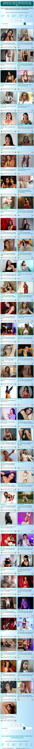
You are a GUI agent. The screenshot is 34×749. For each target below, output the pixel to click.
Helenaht (2, 41)
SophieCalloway (21, 251)
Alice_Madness (21, 546)
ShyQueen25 (20, 104)
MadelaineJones (4, 441)
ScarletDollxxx (21, 41)
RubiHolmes (20, 315)
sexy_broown (3, 378)
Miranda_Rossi (4, 651)
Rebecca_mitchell (4, 399)
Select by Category (19, 20)
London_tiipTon (21, 168)
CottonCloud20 (4, 420)
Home (12, 20)
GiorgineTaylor (21, 504)
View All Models (4, 23)
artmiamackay (21, 83)
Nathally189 (20, 441)
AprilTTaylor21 (4, 125)
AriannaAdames (4, 209)
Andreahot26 (3, 188)
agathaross (3, 673)
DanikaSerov (3, 714)
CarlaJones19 (20, 651)
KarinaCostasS (21, 462)
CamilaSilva (20, 588)
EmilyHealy (3, 315)
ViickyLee (20, 62)
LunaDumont (3, 104)
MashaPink (3, 294)
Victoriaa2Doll (21, 567)
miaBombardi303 (4, 483)
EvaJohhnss (20, 294)
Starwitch (20, 694)
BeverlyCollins (21, 209)
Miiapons (19, 272)
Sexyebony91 (3, 588)
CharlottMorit (20, 610)
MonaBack (20, 146)
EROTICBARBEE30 (22, 483)
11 (1, 25)
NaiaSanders (20, 420)
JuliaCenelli (3, 83)
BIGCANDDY (20, 378)
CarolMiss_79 (3, 62)
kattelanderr (3, 168)
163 (7, 25)
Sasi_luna (20, 399)
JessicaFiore (3, 251)
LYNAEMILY (3, 462)
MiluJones (3, 146)
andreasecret (20, 357)
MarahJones (20, 335)
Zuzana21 (3, 567)
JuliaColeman (20, 231)
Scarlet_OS (20, 673)
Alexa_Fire (20, 188)
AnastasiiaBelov (4, 610)
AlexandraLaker (21, 630)
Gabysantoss (20, 525)
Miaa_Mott (3, 546)
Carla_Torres (20, 125)
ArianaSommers (4, 357)
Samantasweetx (4, 525)
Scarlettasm (3, 630)
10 (31, 23)
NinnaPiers (3, 335)
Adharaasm (3, 231)
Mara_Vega (3, 272)
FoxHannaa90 (3, 694)
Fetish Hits (27, 748)
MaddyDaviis (3, 504)
